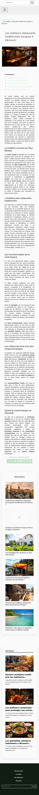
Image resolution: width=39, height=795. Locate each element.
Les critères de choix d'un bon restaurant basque (19, 86)
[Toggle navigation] (4, 10)
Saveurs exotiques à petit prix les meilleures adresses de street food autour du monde (18, 678)
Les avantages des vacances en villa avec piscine (18, 554)
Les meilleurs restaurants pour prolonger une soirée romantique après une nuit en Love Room (18, 711)
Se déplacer (18, 777)
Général (19, 781)
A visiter (19, 774)
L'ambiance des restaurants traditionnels (17, 80)
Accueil (3, 19)
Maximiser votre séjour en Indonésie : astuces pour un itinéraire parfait (18, 629)
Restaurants (11, 19)
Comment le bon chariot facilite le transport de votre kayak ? (17, 579)
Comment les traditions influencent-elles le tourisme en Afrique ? (18, 604)
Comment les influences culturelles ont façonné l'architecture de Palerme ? (19, 503)
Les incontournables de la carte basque (17, 83)
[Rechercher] (17, 2)
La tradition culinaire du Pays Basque (16, 77)
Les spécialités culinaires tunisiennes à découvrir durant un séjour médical (18, 743)
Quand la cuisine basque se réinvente (16, 89)
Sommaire (10, 74)
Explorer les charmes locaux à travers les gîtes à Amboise (19, 529)
